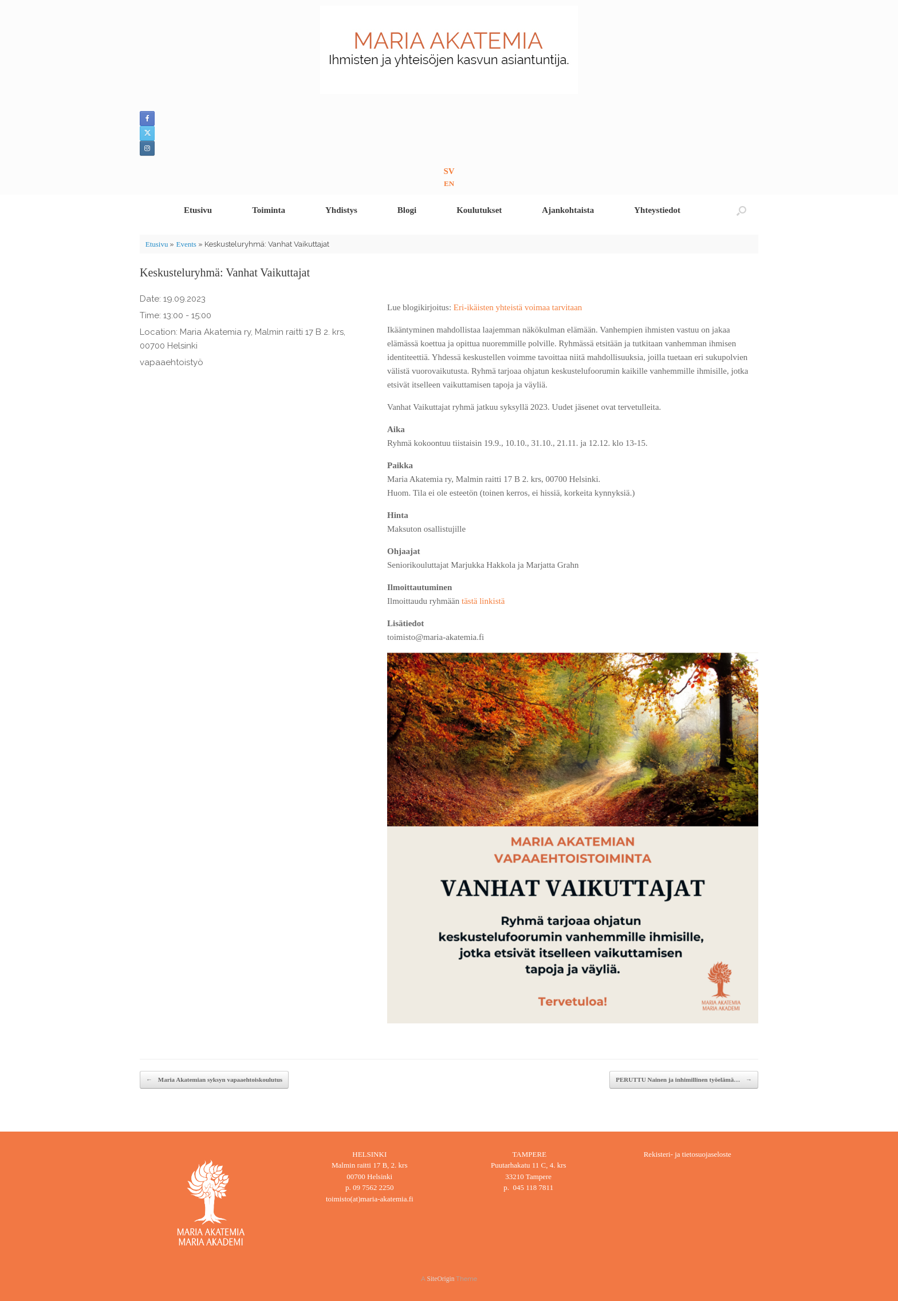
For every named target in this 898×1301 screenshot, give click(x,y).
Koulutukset (479, 210)
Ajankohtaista (568, 210)
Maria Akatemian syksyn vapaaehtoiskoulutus (214, 1080)
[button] (741, 210)
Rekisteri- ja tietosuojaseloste (687, 1154)
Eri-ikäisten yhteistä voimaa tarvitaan (518, 307)
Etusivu (198, 210)
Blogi (406, 210)
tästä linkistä (483, 601)
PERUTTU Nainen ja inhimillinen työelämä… (684, 1080)
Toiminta (268, 210)
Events (186, 244)
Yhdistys (341, 210)
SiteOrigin (441, 1278)
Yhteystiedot (657, 210)
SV (448, 171)
